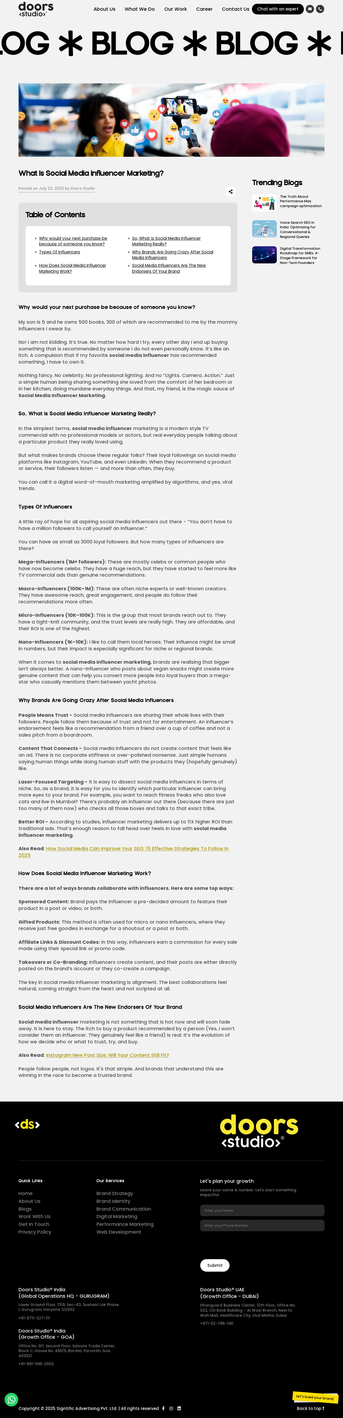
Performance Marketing (125, 1224)
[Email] (309, 9)
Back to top (311, 1408)
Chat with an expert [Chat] (278, 9)
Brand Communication (123, 1209)
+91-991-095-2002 (36, 1364)
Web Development (118, 1232)
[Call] (320, 9)
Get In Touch (33, 1224)
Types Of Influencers (59, 252)
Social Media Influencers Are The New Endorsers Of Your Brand (169, 268)
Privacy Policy (34, 1232)
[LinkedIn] (179, 1408)
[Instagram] (171, 1408)
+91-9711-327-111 (34, 1318)
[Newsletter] (215, 1265)
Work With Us (34, 1216)
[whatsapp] (11, 1399)
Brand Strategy (114, 1193)
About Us (104, 9)
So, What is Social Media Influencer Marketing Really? (166, 241)
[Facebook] (163, 1408)
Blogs (25, 1209)
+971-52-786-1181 (216, 1323)
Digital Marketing (116, 1216)
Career (204, 9)
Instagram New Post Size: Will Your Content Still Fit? (107, 1055)
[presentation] (241, 1245)
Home (25, 1193)
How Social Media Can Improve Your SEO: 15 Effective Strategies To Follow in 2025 (123, 852)
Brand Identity (113, 1201)
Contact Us (235, 9)
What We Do (140, 9)
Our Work (175, 9)
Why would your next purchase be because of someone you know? (73, 241)
